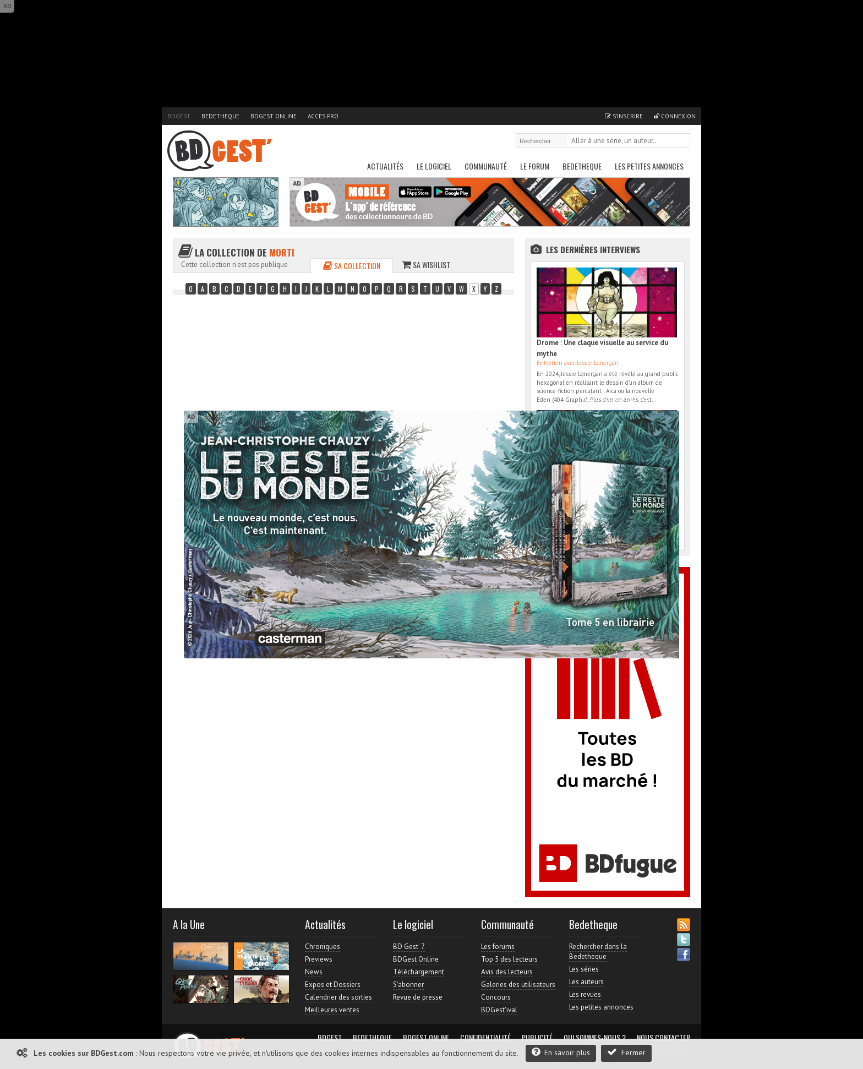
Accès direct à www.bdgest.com (630, 401)
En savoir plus (561, 1052)
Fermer (626, 1052)
